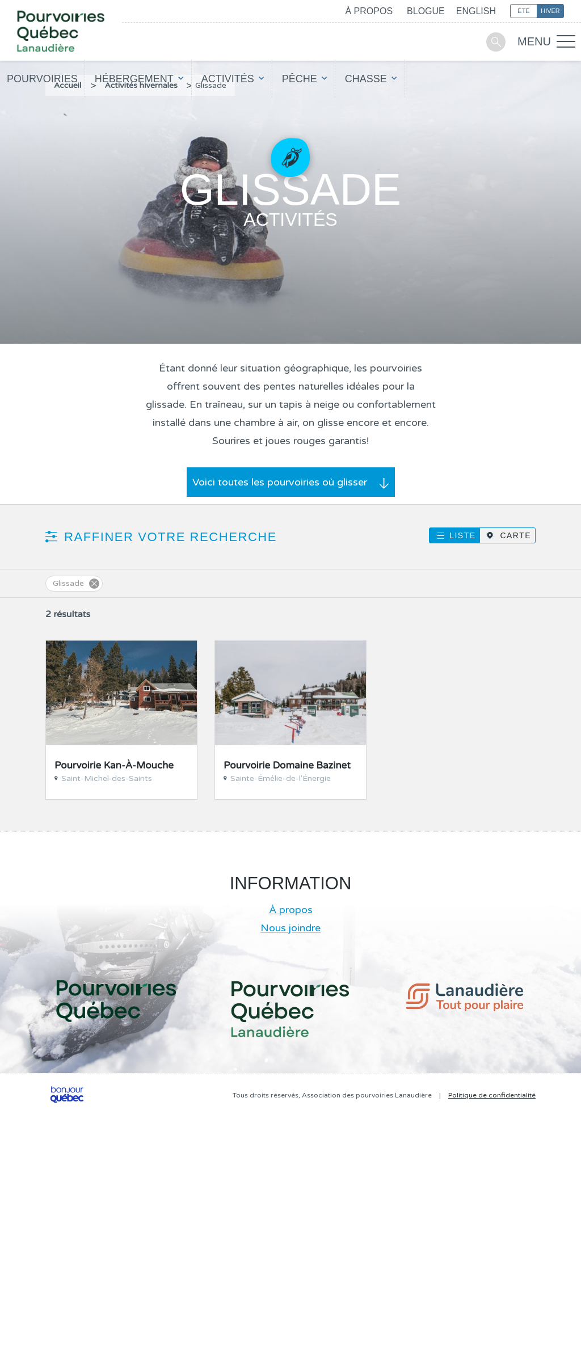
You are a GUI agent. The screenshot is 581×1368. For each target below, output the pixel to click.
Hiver (550, 10)
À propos (369, 11)
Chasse (366, 79)
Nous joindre (290, 928)
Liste (462, 535)
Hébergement (134, 79)
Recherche (496, 42)
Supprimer (94, 584)
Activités (227, 79)
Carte (515, 535)
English (476, 11)
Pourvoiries (42, 79)
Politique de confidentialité (492, 1095)
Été (523, 10)
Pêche (299, 79)
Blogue (426, 11)
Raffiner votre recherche (170, 537)
